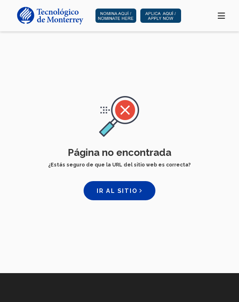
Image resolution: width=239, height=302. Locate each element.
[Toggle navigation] (222, 15)
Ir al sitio (119, 190)
